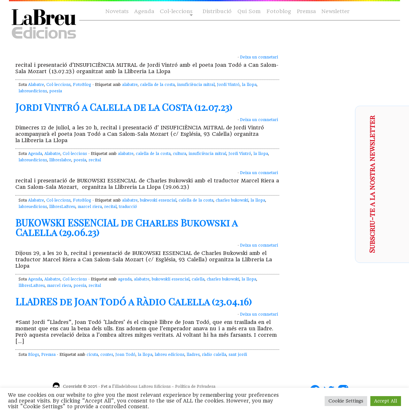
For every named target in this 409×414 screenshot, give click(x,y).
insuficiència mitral (196, 84)
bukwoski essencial (158, 200)
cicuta (92, 354)
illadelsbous (126, 386)
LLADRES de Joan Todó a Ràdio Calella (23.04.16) (133, 301)
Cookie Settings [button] (345, 400)
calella (198, 279)
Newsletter (335, 11)
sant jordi (237, 354)
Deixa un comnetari (259, 57)
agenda (125, 279)
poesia (55, 91)
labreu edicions (169, 354)
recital (95, 160)
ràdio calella (214, 354)
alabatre (130, 84)
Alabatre (36, 84)
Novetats (116, 11)
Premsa (306, 11)
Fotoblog (278, 11)
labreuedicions (33, 91)
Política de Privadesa (195, 386)
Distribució (217, 11)
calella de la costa (157, 84)
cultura (179, 153)
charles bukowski (232, 200)
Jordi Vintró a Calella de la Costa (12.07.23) (123, 107)
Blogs (33, 354)
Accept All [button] (385, 400)
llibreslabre (60, 160)
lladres (193, 354)
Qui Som (249, 11)
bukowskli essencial (170, 279)
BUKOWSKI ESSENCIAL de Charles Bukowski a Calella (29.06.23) (126, 227)
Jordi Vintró (228, 84)
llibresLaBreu (62, 206)
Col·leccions (175, 11)
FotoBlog (82, 84)
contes (106, 354)
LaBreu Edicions (155, 386)
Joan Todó (125, 354)
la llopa (249, 84)
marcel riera (90, 206)
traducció (128, 206)
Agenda (144, 11)
